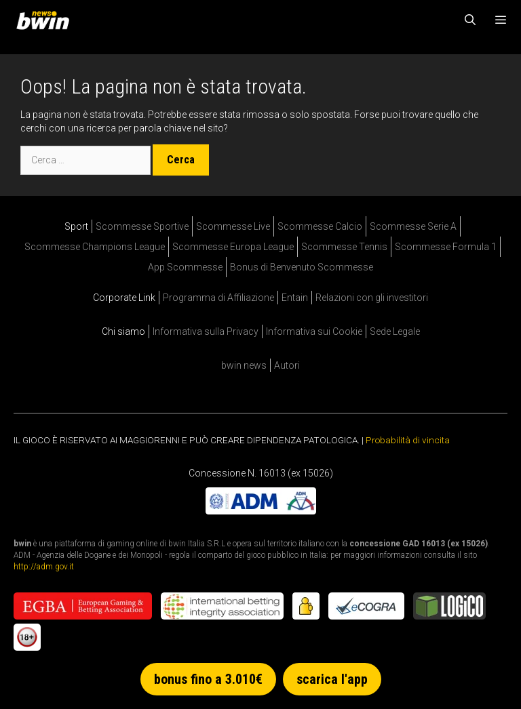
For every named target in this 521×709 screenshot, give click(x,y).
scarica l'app (332, 679)
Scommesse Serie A (413, 226)
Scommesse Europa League (233, 246)
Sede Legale (395, 331)
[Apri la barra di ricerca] (470, 20)
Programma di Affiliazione (218, 297)
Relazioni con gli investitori (371, 297)
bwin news (244, 365)
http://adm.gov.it (44, 566)
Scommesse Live (233, 226)
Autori (287, 365)
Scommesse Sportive (142, 226)
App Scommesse (185, 267)
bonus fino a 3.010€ (208, 679)
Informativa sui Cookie (314, 331)
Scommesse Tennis (344, 246)
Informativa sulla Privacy (205, 331)
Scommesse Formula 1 (446, 246)
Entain (295, 297)
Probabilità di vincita (408, 439)
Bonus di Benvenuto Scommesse (301, 267)
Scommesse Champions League (94, 246)
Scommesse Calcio (319, 226)
